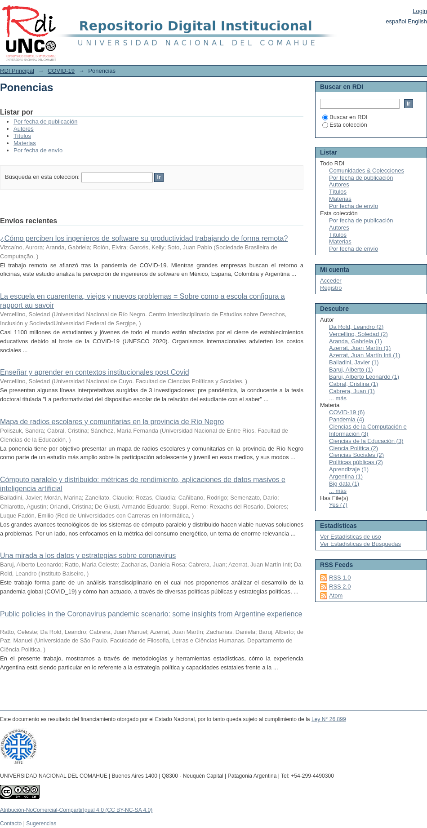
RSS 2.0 (340, 586)
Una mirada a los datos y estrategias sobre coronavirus (88, 555)
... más (338, 398)
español (396, 21)
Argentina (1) (346, 476)
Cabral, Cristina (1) (353, 384)
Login (420, 11)
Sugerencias (41, 823)
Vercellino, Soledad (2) (358, 334)
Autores (23, 128)
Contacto (11, 823)
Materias (24, 143)
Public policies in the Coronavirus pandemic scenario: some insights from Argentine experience (151, 614)
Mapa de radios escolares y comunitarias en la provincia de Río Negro (112, 421)
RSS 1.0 (340, 577)
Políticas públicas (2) (356, 462)
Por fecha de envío (37, 150)
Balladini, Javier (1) (354, 362)
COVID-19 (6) (347, 412)
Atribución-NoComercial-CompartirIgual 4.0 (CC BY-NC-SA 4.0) (76, 810)
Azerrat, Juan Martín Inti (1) (364, 355)
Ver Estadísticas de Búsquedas (360, 543)
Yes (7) (338, 504)
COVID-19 (61, 70)
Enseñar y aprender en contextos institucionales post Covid (94, 372)
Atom (335, 595)
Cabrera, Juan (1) (352, 391)
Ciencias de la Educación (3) (366, 441)
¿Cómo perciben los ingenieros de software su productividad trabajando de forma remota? (144, 238)
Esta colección (344, 124)
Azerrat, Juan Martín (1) (360, 348)
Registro (331, 287)
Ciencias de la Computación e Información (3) (368, 430)
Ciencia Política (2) (353, 448)
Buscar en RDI (345, 117)
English (417, 21)
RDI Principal (17, 70)
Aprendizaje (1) (349, 469)
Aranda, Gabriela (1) (355, 341)
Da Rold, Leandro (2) (356, 326)
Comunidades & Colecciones (366, 170)
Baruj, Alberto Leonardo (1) (364, 376)
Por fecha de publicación (45, 121)
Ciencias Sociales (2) (356, 455)
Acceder (331, 280)
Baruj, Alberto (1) (351, 369)
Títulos (22, 136)
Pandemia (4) (346, 419)
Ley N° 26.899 (328, 719)
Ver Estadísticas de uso (350, 536)
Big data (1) (344, 483)
